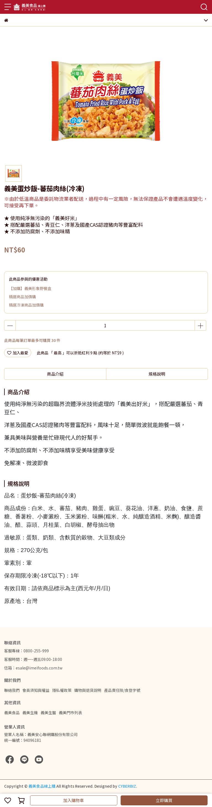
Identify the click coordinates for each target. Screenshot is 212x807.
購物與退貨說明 (87, 690)
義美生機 (30, 712)
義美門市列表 (70, 712)
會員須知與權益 (35, 690)
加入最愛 (17, 352)
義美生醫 (48, 712)
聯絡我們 (12, 690)
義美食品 (12, 712)
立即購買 (164, 800)
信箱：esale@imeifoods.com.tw (33, 668)
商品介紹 (55, 374)
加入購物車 (73, 800)
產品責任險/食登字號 (122, 690)
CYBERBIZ (127, 786)
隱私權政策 (61, 690)
